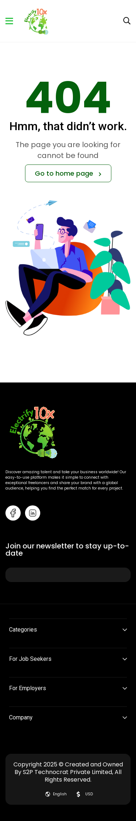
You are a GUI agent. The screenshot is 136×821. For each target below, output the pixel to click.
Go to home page (68, 173)
